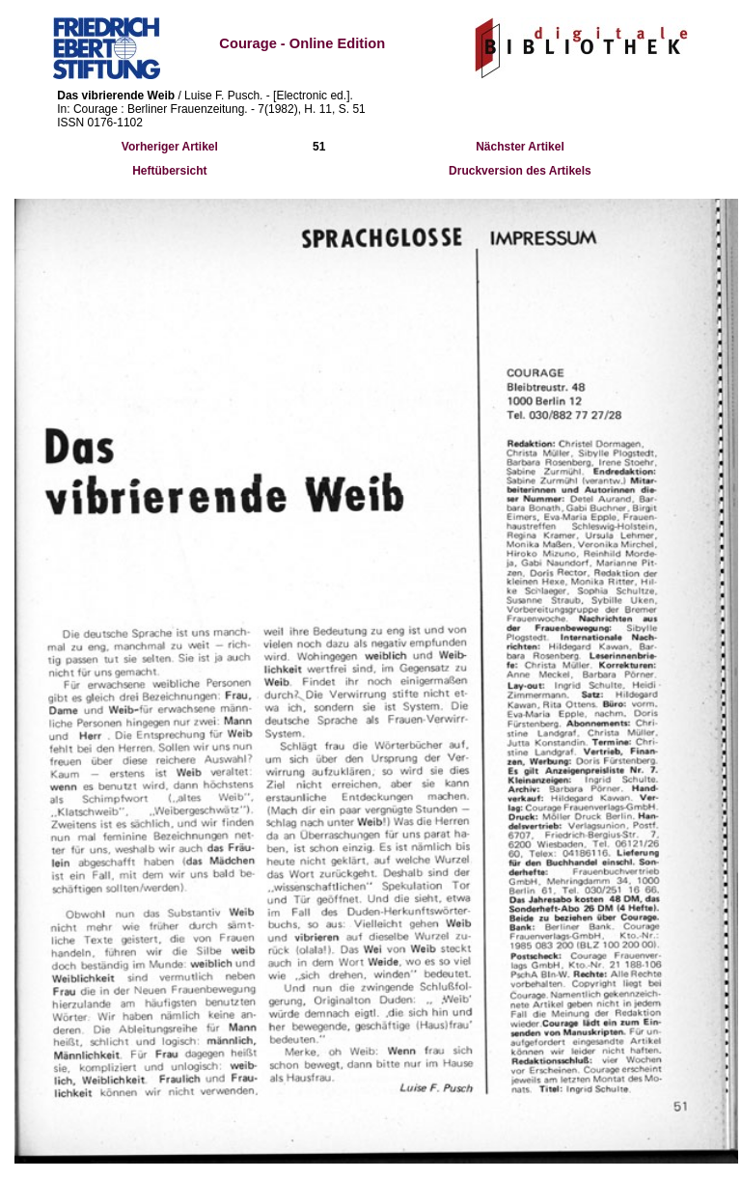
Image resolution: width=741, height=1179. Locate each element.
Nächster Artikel (520, 146)
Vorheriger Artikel (170, 146)
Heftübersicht (169, 171)
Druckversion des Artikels (520, 171)
